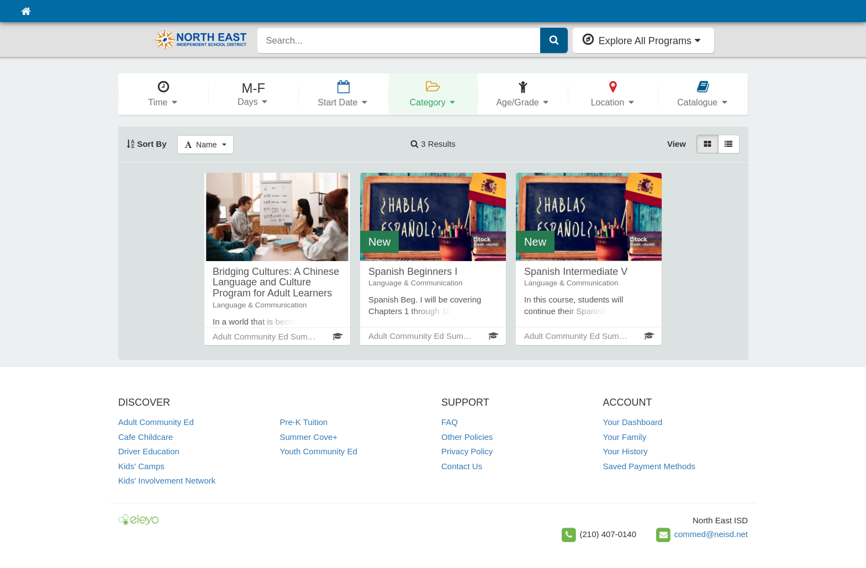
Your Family (625, 437)
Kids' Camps (141, 466)
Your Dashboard (633, 422)
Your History (625, 451)
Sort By (146, 143)
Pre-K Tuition (304, 422)
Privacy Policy (467, 451)
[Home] (25, 11)
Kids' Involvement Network (166, 480)
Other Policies (467, 437)
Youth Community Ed (318, 451)
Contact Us (461, 466)
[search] (399, 40)
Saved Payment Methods (649, 466)
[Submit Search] (554, 40)
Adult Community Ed (156, 422)
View (676, 143)
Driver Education (148, 451)
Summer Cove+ (309, 437)
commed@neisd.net (711, 534)
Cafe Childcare (145, 437)
